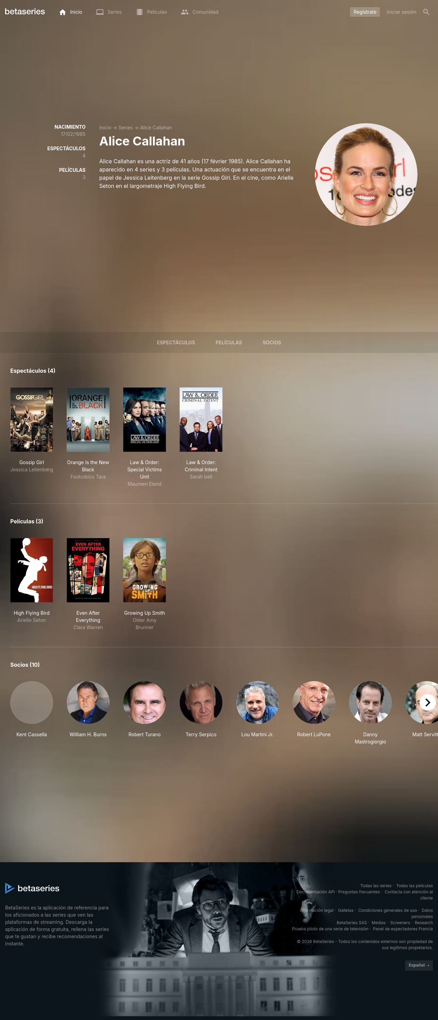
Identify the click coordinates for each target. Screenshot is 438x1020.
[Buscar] (426, 12)
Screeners (400, 922)
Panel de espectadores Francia (403, 928)
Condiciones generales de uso (387, 910)
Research (424, 922)
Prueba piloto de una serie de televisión (330, 928)
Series (125, 127)
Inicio (105, 127)
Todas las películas (414, 885)
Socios (271, 342)
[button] (31, 713)
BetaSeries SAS (352, 922)
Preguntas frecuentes (359, 891)
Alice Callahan (156, 127)
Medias (379, 922)
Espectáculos (176, 342)
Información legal (316, 910)
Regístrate (364, 12)
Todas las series (375, 885)
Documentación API (316, 891)
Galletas (346, 910)
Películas (229, 342)
